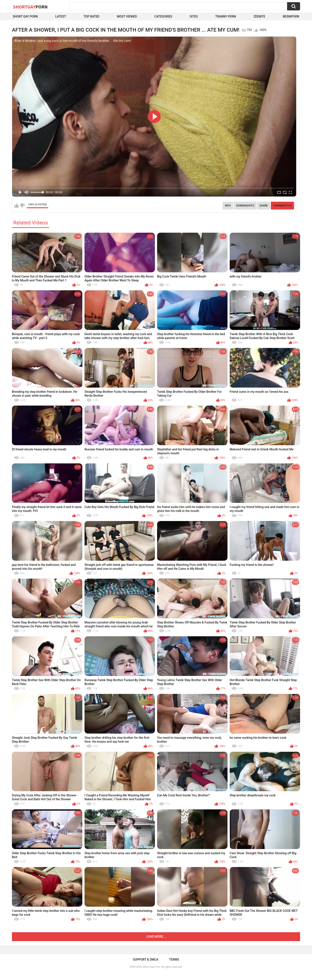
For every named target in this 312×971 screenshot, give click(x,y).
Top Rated (91, 16)
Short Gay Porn (25, 16)
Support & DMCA (145, 959)
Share (264, 205)
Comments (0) (282, 205)
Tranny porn (225, 16)
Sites (194, 16)
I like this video (16, 205)
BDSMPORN (291, 16)
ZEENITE (259, 16)
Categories (163, 16)
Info (228, 205)
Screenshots (245, 205)
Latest (60, 16)
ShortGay (30, 7)
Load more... (156, 936)
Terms (174, 959)
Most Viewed (127, 16)
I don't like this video (22, 205)
